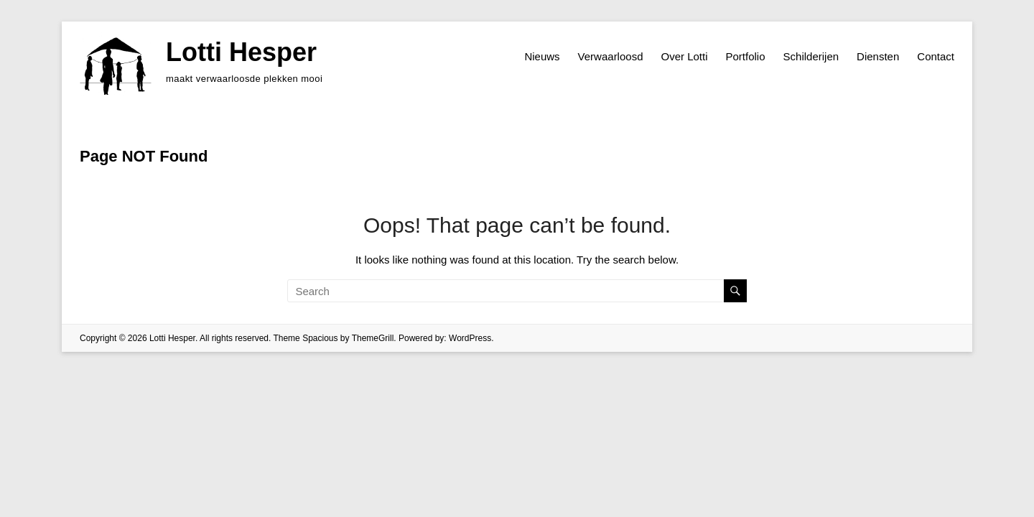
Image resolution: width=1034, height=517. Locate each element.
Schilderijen (811, 56)
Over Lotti (684, 56)
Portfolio (745, 56)
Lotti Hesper (241, 52)
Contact (935, 56)
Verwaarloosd (610, 56)
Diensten (878, 56)
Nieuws (541, 56)
